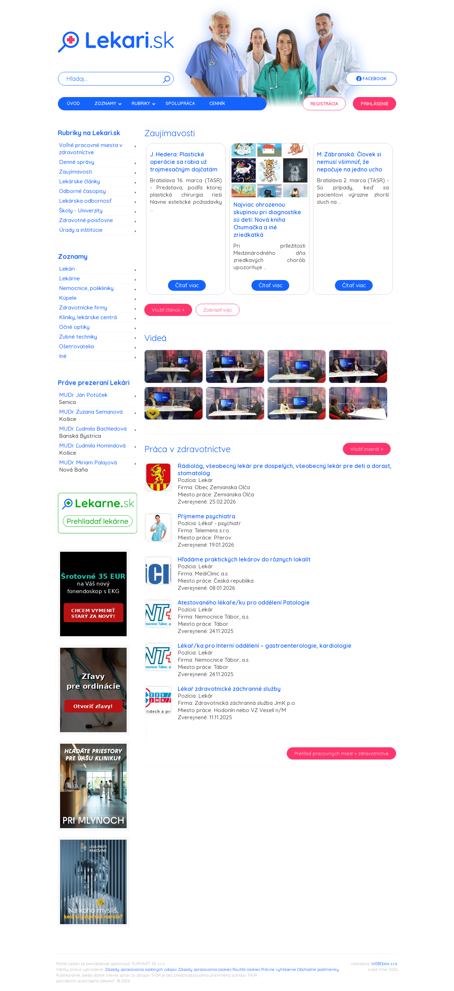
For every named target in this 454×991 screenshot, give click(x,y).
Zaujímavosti (75, 171)
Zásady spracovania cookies (204, 969)
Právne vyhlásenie (278, 969)
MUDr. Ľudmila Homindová (95, 449)
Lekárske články (79, 181)
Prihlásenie (375, 103)
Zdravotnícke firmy (83, 307)
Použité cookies (246, 969)
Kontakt (77, 116)
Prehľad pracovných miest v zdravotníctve (341, 753)
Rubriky (144, 103)
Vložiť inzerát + (366, 449)
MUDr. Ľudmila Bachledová (95, 432)
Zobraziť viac (217, 310)
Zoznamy (108, 103)
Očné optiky (74, 327)
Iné (63, 356)
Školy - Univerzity (81, 210)
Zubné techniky (78, 336)
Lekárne (69, 278)
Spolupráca (180, 103)
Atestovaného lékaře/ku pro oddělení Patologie (244, 602)
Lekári (67, 268)
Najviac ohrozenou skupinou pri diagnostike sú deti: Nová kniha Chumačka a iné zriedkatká (267, 219)
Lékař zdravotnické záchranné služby (229, 688)
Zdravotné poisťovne (86, 220)
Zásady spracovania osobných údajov (141, 969)
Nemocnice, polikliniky (86, 288)
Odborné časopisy (82, 191)
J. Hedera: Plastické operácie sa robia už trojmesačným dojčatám (184, 162)
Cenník (217, 103)
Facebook (371, 79)
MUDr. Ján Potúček (95, 398)
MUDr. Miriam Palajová (95, 466)
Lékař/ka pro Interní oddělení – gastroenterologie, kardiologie (264, 645)
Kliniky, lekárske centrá (88, 317)
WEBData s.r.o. (384, 963)
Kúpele (68, 297)
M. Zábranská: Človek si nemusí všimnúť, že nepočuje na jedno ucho (349, 162)
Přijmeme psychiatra (206, 516)
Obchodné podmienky (318, 969)
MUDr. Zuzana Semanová (95, 415)
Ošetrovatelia (76, 346)
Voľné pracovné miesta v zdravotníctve (90, 149)
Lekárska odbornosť (85, 200)
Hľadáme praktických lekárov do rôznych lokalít (244, 559)
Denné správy (76, 162)
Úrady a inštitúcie (81, 229)
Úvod (73, 103)
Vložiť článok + (168, 310)
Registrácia (324, 103)
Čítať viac (187, 285)
